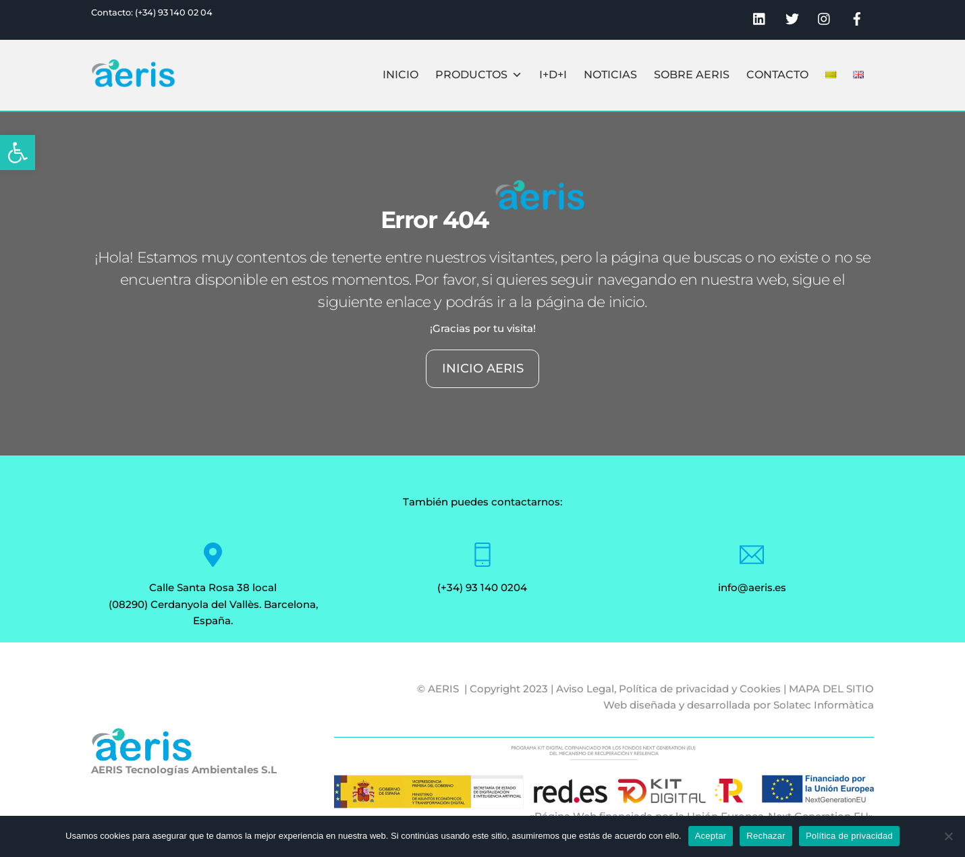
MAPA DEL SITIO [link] (831, 688)
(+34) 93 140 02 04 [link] (174, 12)
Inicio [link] (400, 74)
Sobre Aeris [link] (691, 74)
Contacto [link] (777, 74)
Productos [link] (478, 74)
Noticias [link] (610, 74)
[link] (17, 152)
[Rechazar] (948, 836)
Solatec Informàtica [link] (823, 704)
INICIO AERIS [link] (483, 368)
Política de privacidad (849, 836)
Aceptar (711, 836)
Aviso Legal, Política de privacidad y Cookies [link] (668, 688)
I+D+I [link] (553, 74)
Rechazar (765, 836)
